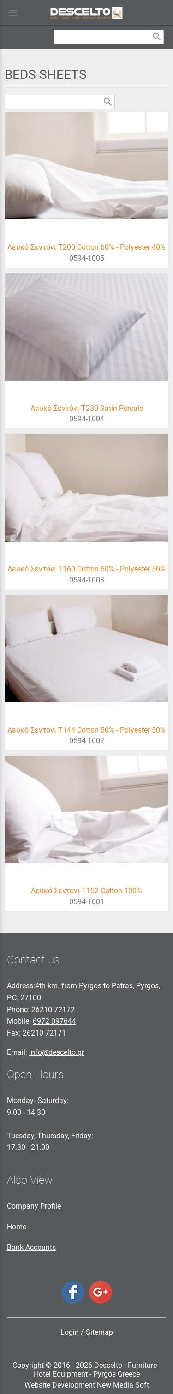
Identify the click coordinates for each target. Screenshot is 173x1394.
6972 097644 (54, 1021)
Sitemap (99, 1332)
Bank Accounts (31, 1247)
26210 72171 (44, 1033)
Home (16, 1226)
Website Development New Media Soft (86, 1385)
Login (69, 1332)
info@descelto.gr (56, 1052)
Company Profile (34, 1206)
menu (12, 12)
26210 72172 (53, 1009)
